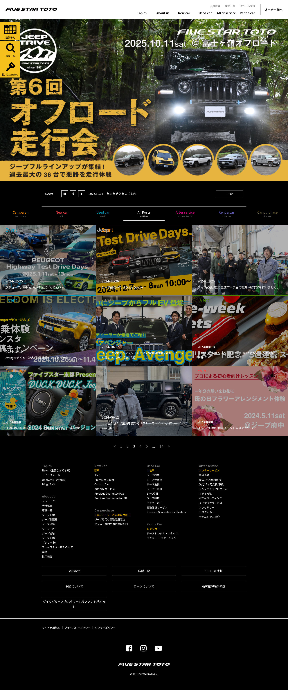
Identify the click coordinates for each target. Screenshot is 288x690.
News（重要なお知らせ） (57, 470)
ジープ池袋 (48, 524)
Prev (73, 193)
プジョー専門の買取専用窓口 (111, 524)
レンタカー (153, 529)
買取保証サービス (104, 489)
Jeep (97, 475)
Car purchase (267, 214)
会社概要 (215, 6)
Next (81, 193)
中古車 (150, 470)
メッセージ (48, 501)
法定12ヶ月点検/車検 (211, 484)
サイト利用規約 (51, 627)
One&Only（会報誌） (54, 480)
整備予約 (10, 31)
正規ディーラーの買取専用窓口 (112, 515)
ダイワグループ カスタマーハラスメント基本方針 (74, 603)
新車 (97, 470)
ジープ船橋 (48, 538)
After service (185, 214)
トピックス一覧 (51, 475)
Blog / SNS (48, 484)
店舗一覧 (230, 6)
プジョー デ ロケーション (161, 538)
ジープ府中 (48, 515)
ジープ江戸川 (49, 529)
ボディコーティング (210, 498)
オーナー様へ (273, 9)
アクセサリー (206, 507)
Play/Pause (64, 193)
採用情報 (47, 556)
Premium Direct (104, 480)
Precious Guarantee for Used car (166, 512)
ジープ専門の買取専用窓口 (109, 519)
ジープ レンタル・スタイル (162, 533)
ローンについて (144, 586)
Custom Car (101, 484)
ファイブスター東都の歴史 (57, 547)
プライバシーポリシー (77, 627)
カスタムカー (207, 512)
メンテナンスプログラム (213, 489)
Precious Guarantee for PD (110, 498)
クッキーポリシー (105, 627)
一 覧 (229, 194)
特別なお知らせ (10, 68)
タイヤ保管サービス (210, 503)
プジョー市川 (49, 542)
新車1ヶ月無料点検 (210, 480)
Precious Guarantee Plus (109, 493)
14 (161, 446)
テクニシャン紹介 (209, 516)
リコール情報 (247, 6)
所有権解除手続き (214, 586)
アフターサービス (209, 470)
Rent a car (226, 214)
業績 (44, 552)
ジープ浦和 (48, 533)
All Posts (144, 214)
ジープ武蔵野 (49, 519)
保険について (74, 586)
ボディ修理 (205, 493)
